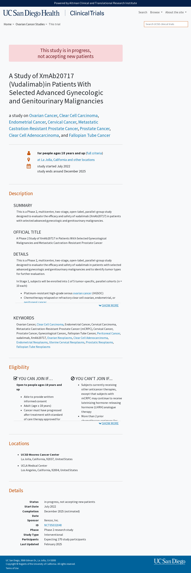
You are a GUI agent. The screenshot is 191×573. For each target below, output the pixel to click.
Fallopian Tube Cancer (89, 135)
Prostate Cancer (94, 128)
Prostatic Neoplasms (99, 342)
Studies (30, 24)
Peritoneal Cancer (108, 333)
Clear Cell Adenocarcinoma (34, 135)
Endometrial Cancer (27, 122)
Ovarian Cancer (43, 115)
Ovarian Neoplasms (59, 338)
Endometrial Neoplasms (32, 342)
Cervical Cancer (62, 122)
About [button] (174, 12)
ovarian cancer (82, 293)
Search (143, 12)
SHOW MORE (109, 305)
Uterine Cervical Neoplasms (66, 342)
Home (8, 24)
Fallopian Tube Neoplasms (33, 347)
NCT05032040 (53, 525)
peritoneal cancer (35, 302)
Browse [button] (155, 12)
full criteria (94, 153)
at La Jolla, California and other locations (66, 159)
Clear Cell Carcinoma (78, 115)
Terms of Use (12, 568)
